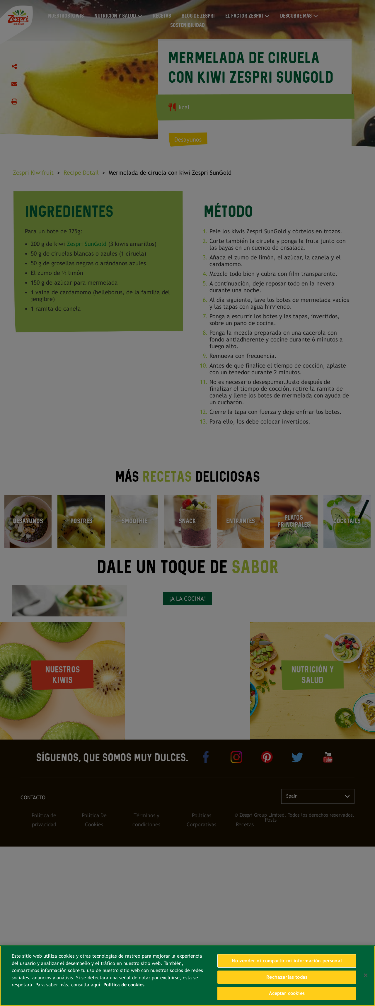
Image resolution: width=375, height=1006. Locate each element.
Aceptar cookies (286, 993)
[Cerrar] (365, 975)
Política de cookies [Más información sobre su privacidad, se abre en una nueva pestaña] (123, 985)
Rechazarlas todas (286, 977)
